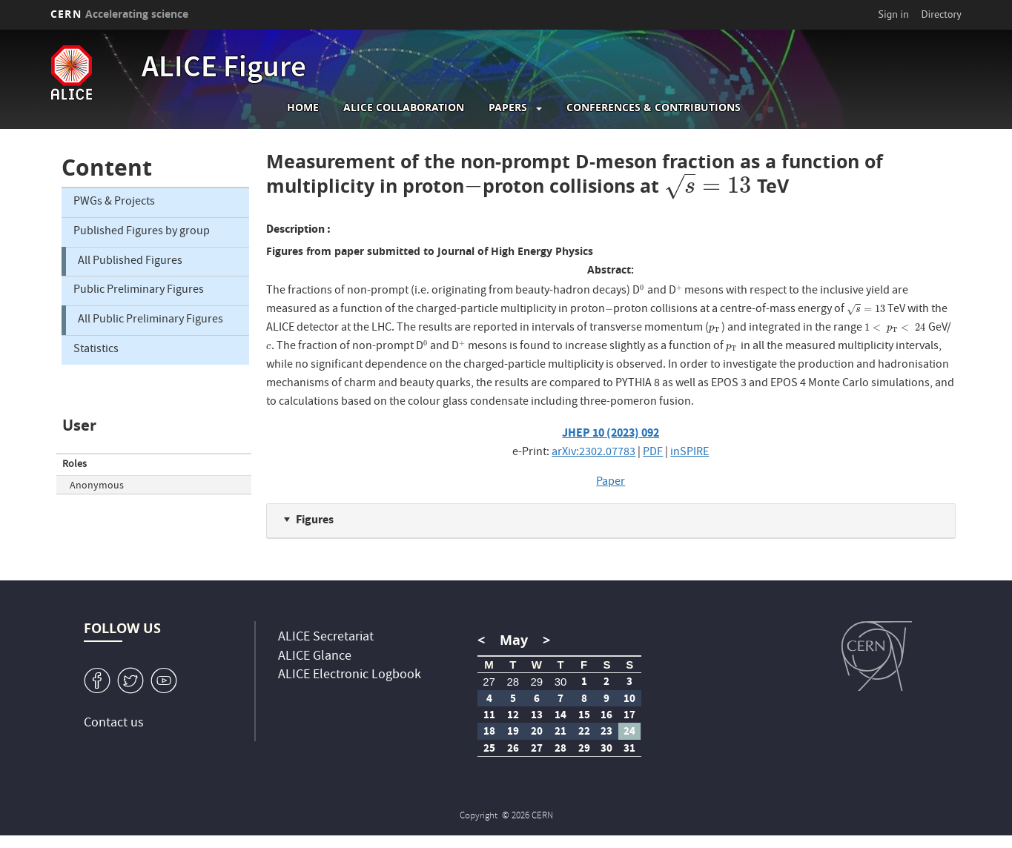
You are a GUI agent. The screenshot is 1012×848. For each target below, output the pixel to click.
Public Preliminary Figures (138, 290)
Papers (508, 107)
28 (512, 681)
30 (561, 681)
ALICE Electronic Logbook (349, 676)
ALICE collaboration (403, 107)
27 (489, 681)
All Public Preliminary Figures (150, 320)
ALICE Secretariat (326, 638)
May (513, 640)
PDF (653, 453)
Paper (610, 482)
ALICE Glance (314, 657)
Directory (941, 14)
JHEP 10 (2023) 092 (610, 432)
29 (537, 681)
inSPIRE (689, 453)
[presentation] (473, 186)
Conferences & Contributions (653, 107)
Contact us (114, 724)
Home (303, 107)
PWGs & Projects (114, 202)
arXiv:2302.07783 (593, 453)
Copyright (480, 816)
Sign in (894, 14)
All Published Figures (130, 262)
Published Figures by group (141, 232)
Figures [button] (315, 519)
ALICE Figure (224, 69)
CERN (119, 14)
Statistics (96, 350)
